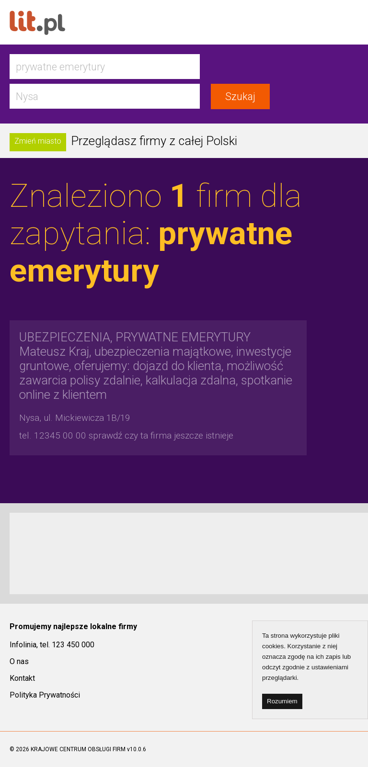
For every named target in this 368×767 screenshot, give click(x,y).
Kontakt (22, 678)
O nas (19, 661)
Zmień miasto (37, 141)
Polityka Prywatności (45, 694)
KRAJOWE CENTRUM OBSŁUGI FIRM (78, 749)
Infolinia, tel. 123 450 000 (52, 644)
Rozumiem (282, 701)
